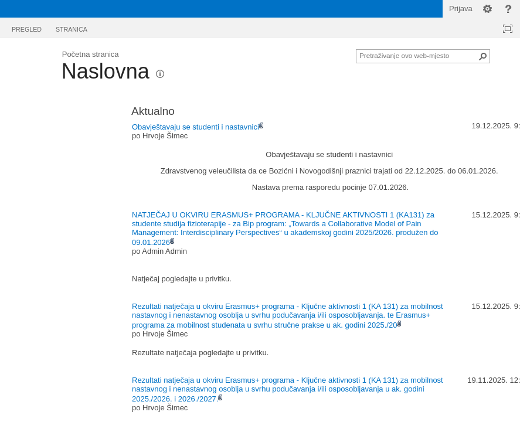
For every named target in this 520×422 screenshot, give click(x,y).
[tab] (26, 27)
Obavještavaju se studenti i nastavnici (195, 126)
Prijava (461, 8)
